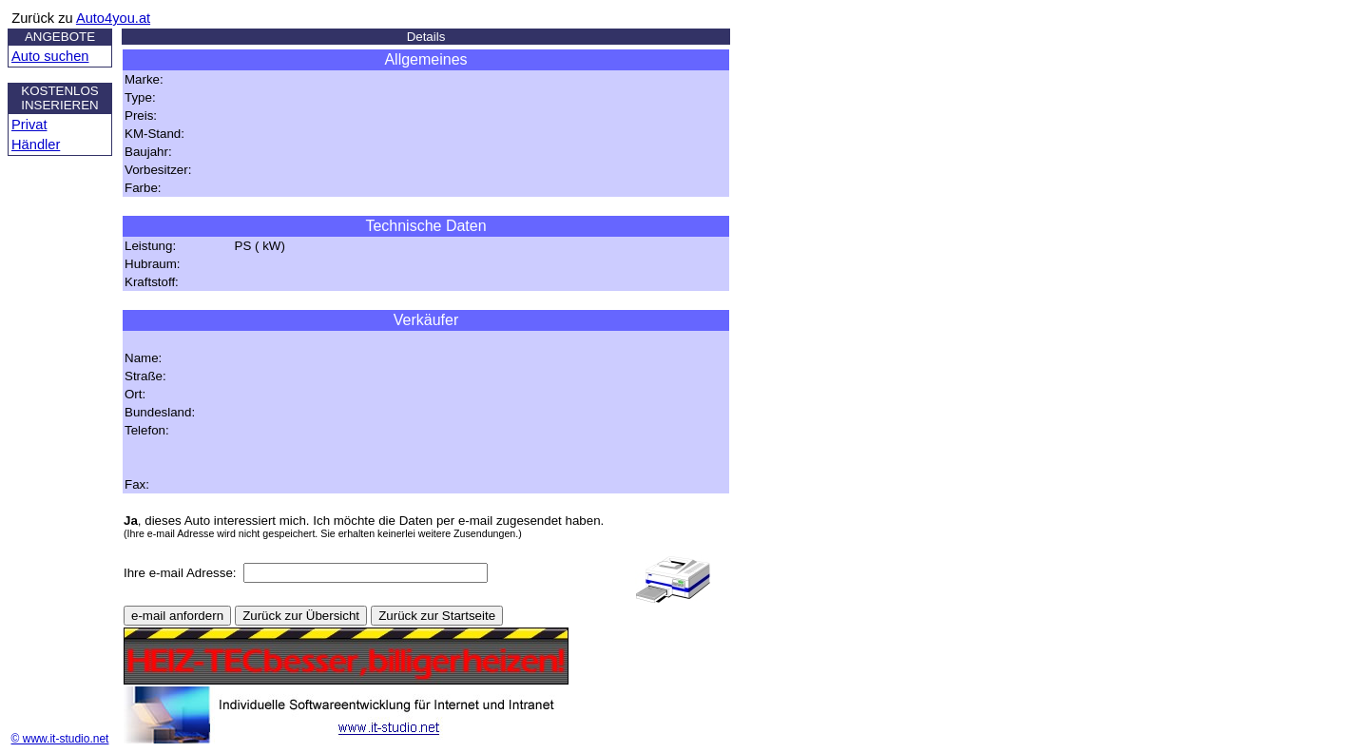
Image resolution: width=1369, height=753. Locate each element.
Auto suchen (49, 56)
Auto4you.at (113, 18)
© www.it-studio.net (60, 738)
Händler (35, 144)
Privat (29, 124)
